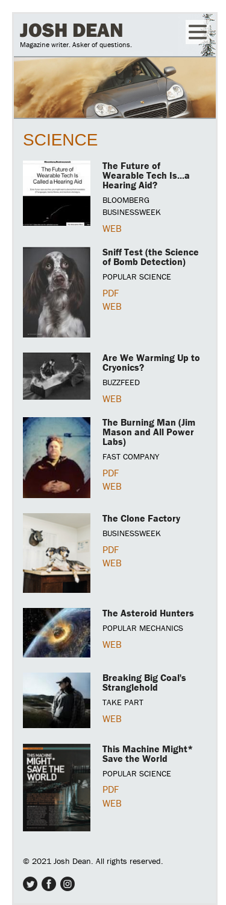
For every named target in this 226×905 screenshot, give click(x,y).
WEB (112, 228)
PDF (110, 293)
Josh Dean (72, 29)
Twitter (30, 884)
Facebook (49, 884)
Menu (198, 32)
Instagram (67, 884)
